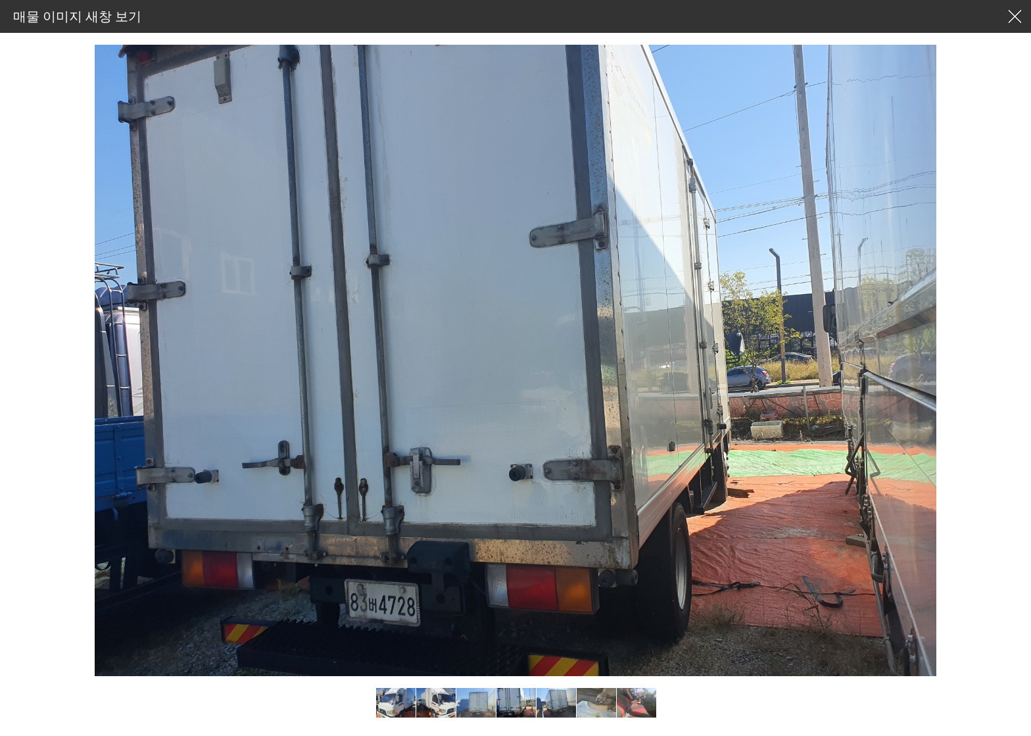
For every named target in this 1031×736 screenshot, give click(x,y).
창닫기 (1014, 16)
